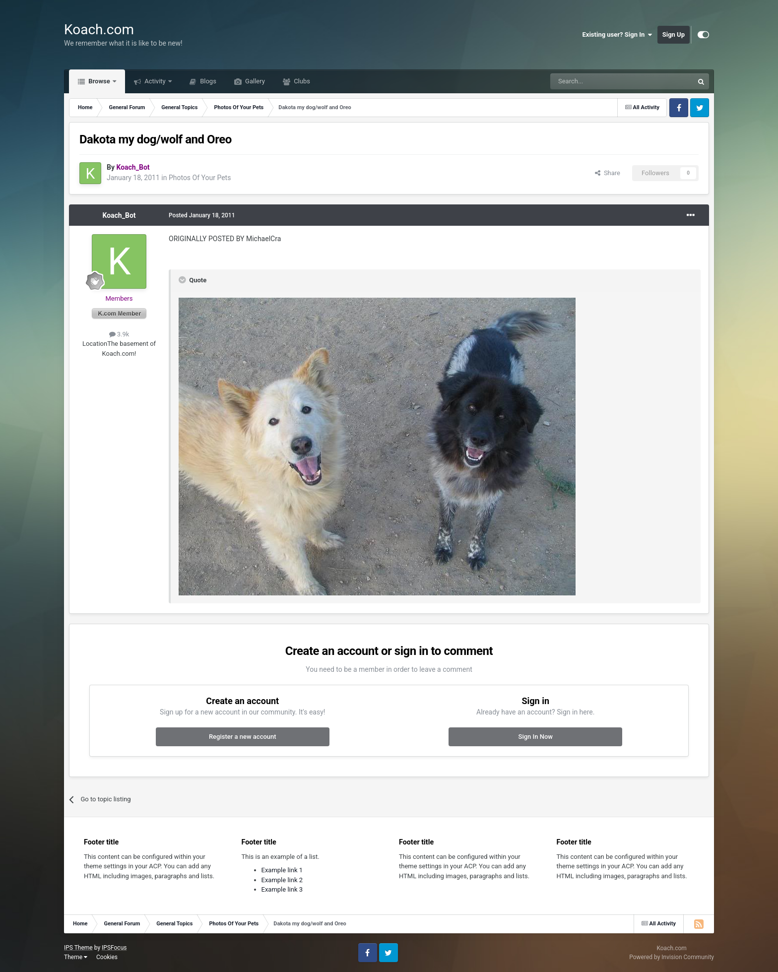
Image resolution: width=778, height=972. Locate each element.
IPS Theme (78, 947)
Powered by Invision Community (671, 957)
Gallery (254, 81)
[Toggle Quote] (183, 280)
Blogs (207, 81)
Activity (155, 81)
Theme (75, 957)
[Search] (598, 81)
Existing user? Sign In (617, 35)
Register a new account (242, 736)
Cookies (107, 957)
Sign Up (673, 34)
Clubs (301, 81)
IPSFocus (114, 947)
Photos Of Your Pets (200, 178)
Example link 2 (282, 880)
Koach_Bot (118, 215)
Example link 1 (282, 870)
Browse (99, 81)
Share (607, 173)
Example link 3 (282, 889)
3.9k (119, 334)
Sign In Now (536, 736)
